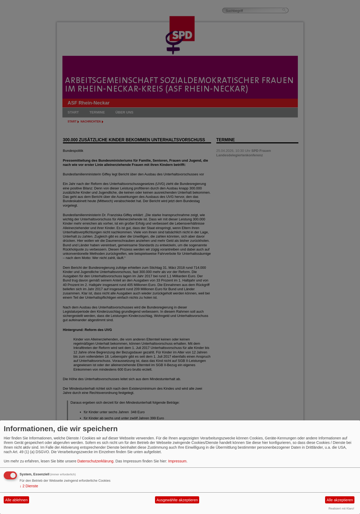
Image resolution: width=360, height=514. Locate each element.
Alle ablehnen (16, 500)
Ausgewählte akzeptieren (177, 500)
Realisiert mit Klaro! (341, 508)
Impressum (177, 461)
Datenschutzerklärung (95, 461)
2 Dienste (29, 486)
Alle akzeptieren (340, 500)
